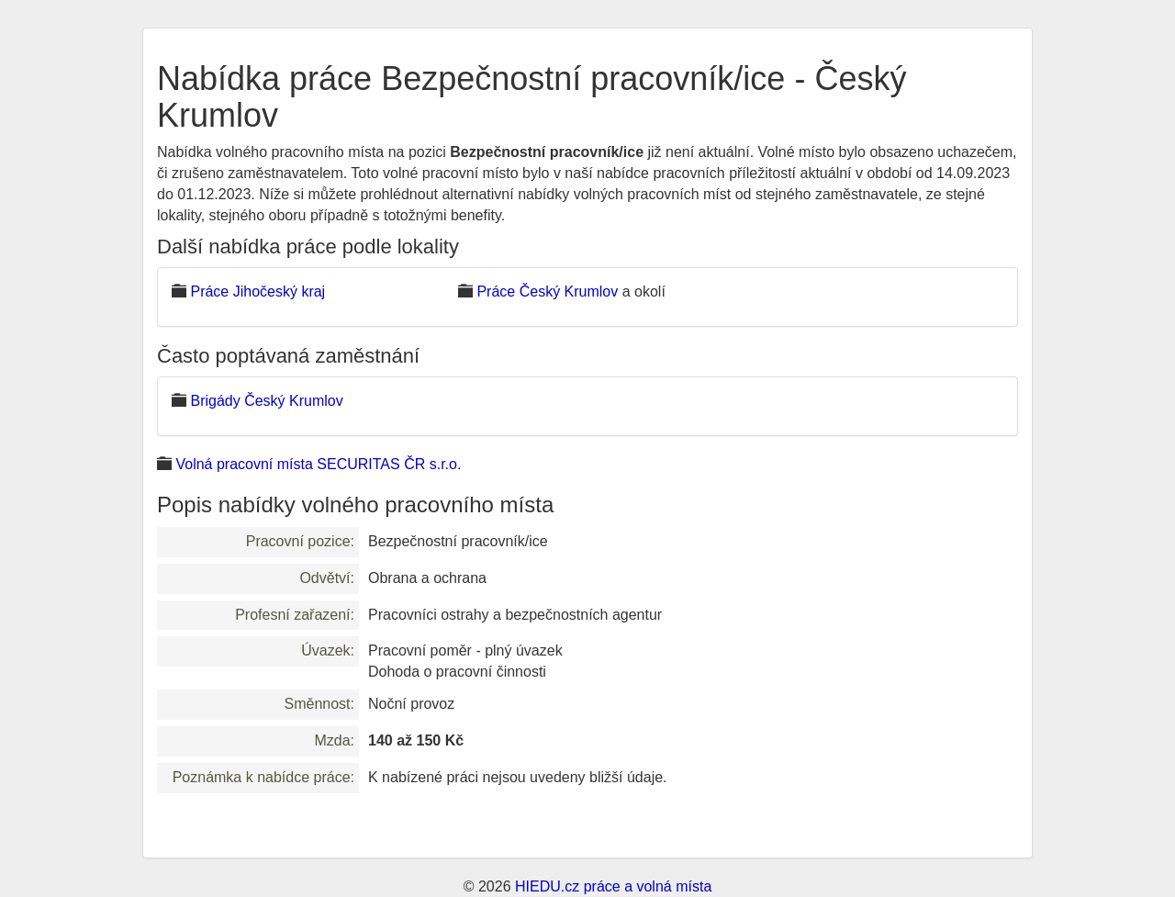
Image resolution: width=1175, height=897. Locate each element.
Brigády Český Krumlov (266, 401)
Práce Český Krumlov (547, 291)
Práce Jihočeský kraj (257, 291)
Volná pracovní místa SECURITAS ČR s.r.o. (318, 464)
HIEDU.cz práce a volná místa (613, 886)
